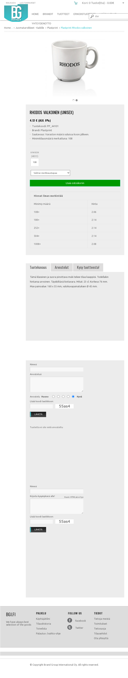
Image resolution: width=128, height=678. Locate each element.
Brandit (48, 14)
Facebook (80, 620)
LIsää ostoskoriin (75, 183)
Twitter (79, 628)
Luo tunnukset (27, 3)
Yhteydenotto (41, 23)
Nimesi (33, 364)
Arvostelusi (36, 374)
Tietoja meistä (102, 619)
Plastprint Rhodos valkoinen (16, 13)
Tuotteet (63, 14)
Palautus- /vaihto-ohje (48, 633)
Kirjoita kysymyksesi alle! (56, 497)
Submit (92, 16)
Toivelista (41, 628)
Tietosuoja (100, 628)
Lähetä (36, 414)
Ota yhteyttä (101, 638)
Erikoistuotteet (84, 14)
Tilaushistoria (43, 623)
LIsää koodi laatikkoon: (42, 401)
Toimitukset (100, 623)
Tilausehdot (100, 633)
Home (35, 14)
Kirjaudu (11, 3)
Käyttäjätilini (43, 619)
